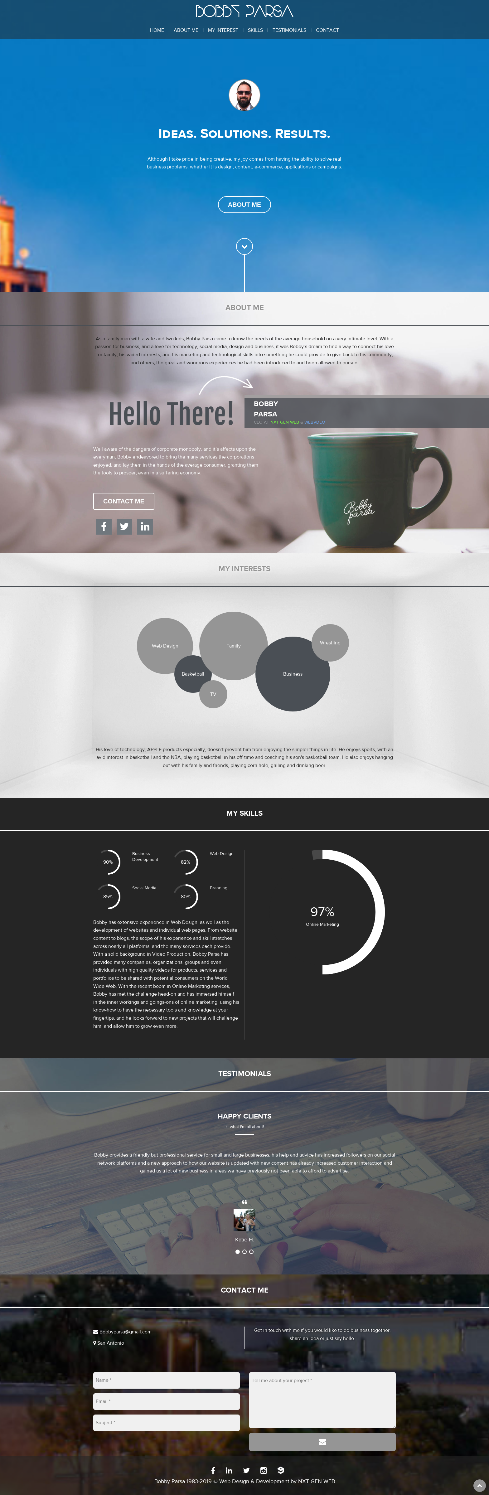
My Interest (223, 30)
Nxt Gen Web (284, 422)
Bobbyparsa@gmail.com (122, 1332)
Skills (255, 30)
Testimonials (289, 30)
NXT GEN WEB (316, 1481)
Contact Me (123, 501)
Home (157, 30)
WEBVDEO (314, 422)
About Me (186, 30)
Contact (327, 30)
